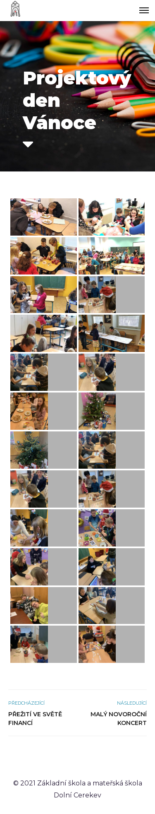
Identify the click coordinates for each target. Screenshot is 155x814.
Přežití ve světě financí (35, 718)
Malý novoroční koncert (119, 718)
